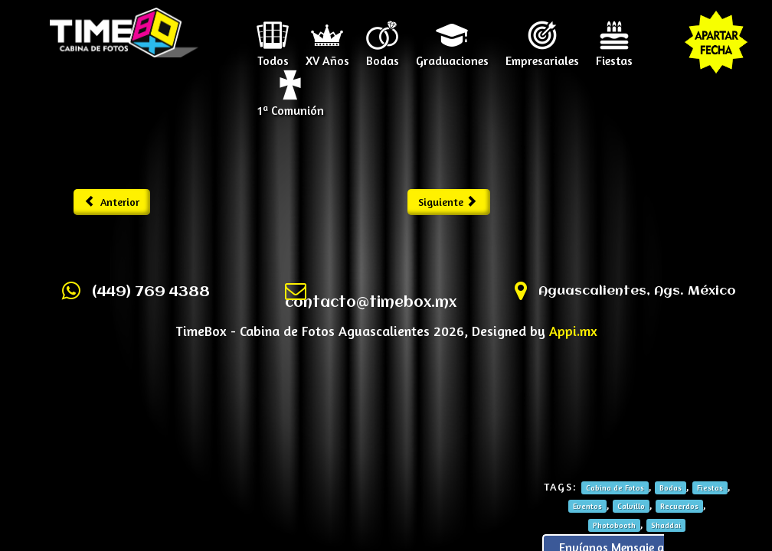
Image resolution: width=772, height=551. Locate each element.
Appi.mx (573, 330)
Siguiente (447, 201)
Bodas (382, 55)
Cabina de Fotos (615, 487)
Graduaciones (452, 55)
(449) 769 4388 (151, 292)
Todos (273, 55)
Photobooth (614, 525)
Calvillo (631, 505)
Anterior (112, 201)
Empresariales (542, 55)
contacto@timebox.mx (370, 303)
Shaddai (666, 525)
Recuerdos (679, 505)
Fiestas (614, 55)
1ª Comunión (290, 105)
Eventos (587, 505)
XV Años (327, 55)
